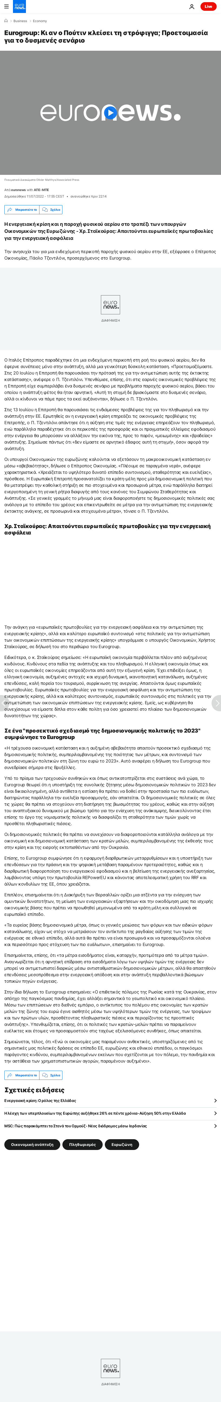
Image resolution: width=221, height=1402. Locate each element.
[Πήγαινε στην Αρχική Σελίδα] (19, 6)
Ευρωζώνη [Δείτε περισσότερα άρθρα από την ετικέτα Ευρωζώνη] (122, 1144)
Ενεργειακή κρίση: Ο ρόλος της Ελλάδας (40, 1100)
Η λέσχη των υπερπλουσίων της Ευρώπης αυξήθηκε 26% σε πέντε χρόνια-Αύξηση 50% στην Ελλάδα (95, 1113)
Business (20, 21)
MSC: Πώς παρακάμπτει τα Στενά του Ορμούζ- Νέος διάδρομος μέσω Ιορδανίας (75, 1126)
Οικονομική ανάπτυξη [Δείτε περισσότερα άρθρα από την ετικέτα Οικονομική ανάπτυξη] (32, 1144)
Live (208, 6)
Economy (40, 21)
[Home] (6, 21)
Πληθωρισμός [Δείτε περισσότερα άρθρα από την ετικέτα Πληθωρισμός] (82, 1144)
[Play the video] (110, 113)
